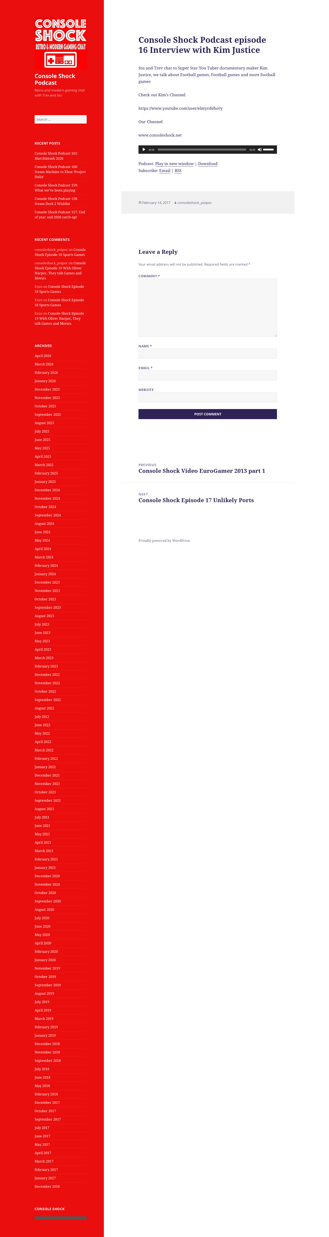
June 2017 (42, 1136)
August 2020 (44, 909)
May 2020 (42, 934)
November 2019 (47, 968)
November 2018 (47, 1052)
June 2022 (42, 725)
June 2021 (42, 825)
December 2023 (47, 582)
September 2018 (48, 1060)
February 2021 (46, 859)
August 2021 (44, 809)
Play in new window (174, 163)
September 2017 (48, 1119)
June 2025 (42, 439)
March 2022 (44, 750)
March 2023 (44, 658)
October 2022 (45, 691)
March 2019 (44, 1018)
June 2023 (42, 632)
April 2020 (43, 943)
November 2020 (47, 884)
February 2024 (46, 565)
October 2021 (45, 792)
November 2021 (47, 783)
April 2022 (43, 741)
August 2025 (44, 423)
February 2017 (46, 1169)
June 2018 (42, 1077)
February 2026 (46, 372)
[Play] (144, 149)
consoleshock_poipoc (195, 202)
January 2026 (45, 381)
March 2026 (44, 364)
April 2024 (43, 548)
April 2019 (43, 1010)
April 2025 (43, 456)
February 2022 (46, 758)
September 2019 (48, 985)
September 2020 (48, 901)
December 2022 (47, 674)
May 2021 (42, 834)
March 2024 (44, 557)
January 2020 (45, 960)
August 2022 (44, 708)
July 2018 (42, 1069)
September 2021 (48, 800)
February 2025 (46, 473)
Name (145, 346)
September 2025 (48, 414)
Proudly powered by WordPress (164, 540)
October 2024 (45, 506)
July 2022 (42, 716)
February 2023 (46, 666)
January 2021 (45, 867)
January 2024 (45, 574)
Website (146, 389)
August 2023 (44, 616)
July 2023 (42, 624)
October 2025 (45, 406)
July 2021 (42, 817)
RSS (178, 170)
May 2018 (42, 1085)
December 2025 (47, 389)
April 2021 (43, 842)
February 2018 (46, 1094)
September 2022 (48, 699)
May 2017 (42, 1144)
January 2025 (45, 481)
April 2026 (43, 355)
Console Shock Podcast (55, 79)
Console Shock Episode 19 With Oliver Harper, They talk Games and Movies (59, 318)
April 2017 (43, 1153)
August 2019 (44, 993)
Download (208, 163)
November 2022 (47, 683)
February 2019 (46, 1027)
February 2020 (46, 951)
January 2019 (45, 1035)
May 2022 (42, 733)
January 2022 (45, 767)
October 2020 (45, 892)
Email (164, 170)
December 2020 (47, 876)
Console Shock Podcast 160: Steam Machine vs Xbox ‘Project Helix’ (60, 171)
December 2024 (47, 490)
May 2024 (42, 540)
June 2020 (42, 926)
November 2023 (47, 590)
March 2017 (44, 1161)
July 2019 (42, 1002)
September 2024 (48, 515)
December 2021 (47, 775)
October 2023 (45, 599)
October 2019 (45, 976)
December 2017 (47, 1102)
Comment (149, 276)
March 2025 (44, 465)
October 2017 (45, 1111)
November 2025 (47, 397)
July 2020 (42, 918)
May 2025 (42, 448)
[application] (207, 149)
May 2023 (42, 641)
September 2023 (48, 607)
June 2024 (42, 532)
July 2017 (42, 1127)
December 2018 (47, 1043)
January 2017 (45, 1178)
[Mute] (260, 149)
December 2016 (47, 1186)
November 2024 (47, 498)
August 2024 (44, 523)
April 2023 (43, 649)
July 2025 (42, 431)
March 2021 (44, 851)
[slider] (202, 150)
